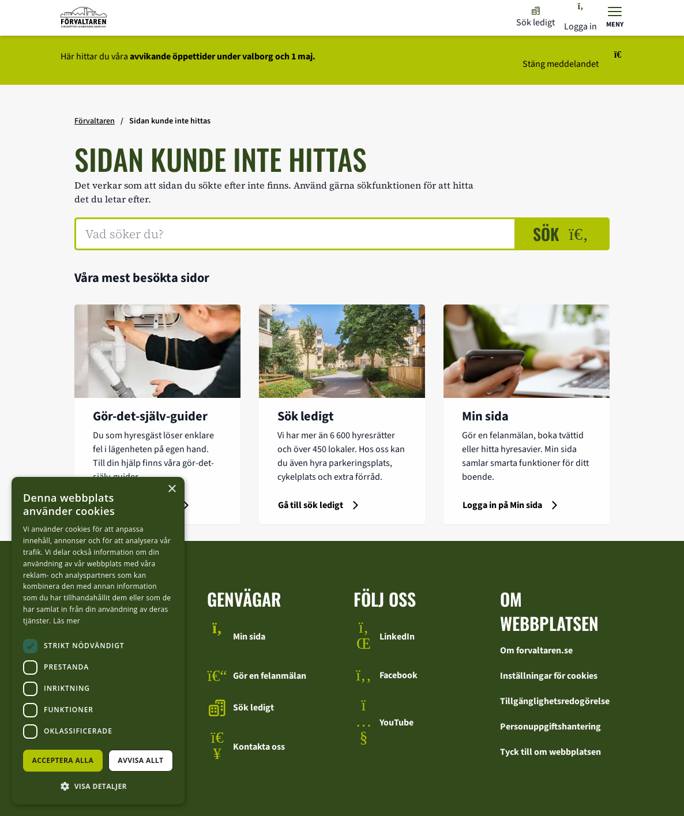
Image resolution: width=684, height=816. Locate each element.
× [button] (171, 489)
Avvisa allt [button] (140, 760)
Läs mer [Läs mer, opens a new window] (66, 621)
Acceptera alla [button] (63, 760)
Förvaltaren (94, 121)
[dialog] (98, 640)
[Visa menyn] (614, 17)
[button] (98, 786)
